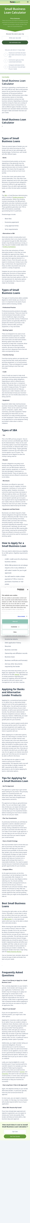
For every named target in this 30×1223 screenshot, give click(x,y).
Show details (21, 616)
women (22, 1072)
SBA (5, 195)
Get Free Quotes (15, 1136)
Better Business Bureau (14, 952)
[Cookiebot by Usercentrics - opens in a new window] (18, 590)
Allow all (15, 621)
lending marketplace (9, 247)
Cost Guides (5, 77)
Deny (15, 632)
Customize (15, 626)
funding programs (18, 197)
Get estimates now (15, 42)
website (17, 674)
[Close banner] (27, 589)
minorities (5, 1074)
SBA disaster (8, 919)
